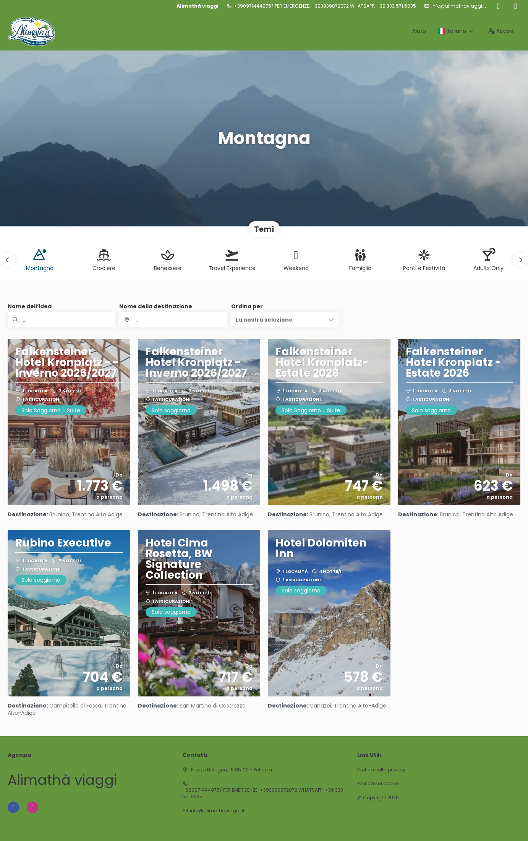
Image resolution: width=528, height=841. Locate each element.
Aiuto (419, 31)
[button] (7, 259)
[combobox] (173, 319)
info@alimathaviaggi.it (458, 6)
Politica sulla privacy (381, 770)
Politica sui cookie (377, 784)
